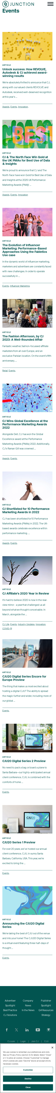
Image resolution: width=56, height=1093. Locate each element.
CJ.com (11, 1041)
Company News (28, 1003)
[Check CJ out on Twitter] (16, 1029)
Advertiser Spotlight (10, 1003)
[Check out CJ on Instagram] (48, 1029)
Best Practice (10, 1010)
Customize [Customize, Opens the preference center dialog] (28, 1070)
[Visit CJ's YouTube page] (38, 1029)
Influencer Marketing (20, 285)
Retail (5, 370)
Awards (5, 106)
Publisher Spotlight (46, 1003)
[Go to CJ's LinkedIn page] (27, 1029)
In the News (28, 1010)
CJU (46, 1041)
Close (28, 1087)
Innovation (23, 106)
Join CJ (35, 1041)
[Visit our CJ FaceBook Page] (7, 1029)
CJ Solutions (10, 1015)
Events (13, 106)
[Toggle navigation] (50, 4)
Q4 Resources (46, 1010)
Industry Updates (26, 624)
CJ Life (5, 624)
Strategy (46, 1015)
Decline (28, 1078)
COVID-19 (7, 628)
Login (23, 1041)
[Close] (52, 1047)
